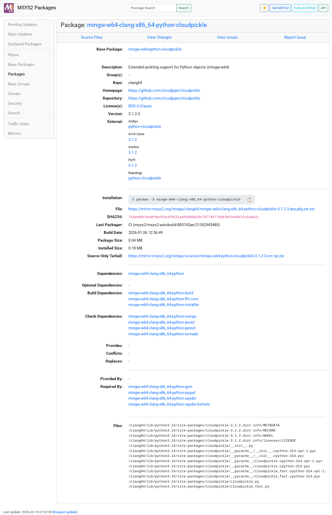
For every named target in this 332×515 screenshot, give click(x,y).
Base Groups (19, 84)
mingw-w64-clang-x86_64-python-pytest (162, 328)
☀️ (264, 8)
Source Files (91, 37)
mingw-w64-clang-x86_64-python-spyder (162, 398)
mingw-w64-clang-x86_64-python (156, 273)
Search (183, 8)
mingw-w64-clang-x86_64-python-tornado (163, 334)
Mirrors (14, 133)
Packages (16, 74)
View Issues (227, 37)
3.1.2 (132, 139)
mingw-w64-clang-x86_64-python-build (160, 293)
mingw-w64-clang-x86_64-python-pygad (161, 392)
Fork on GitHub (305, 8)
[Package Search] (153, 8)
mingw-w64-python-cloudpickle (155, 49)
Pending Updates (22, 24)
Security (15, 103)
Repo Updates (20, 34)
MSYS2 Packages (30, 8)
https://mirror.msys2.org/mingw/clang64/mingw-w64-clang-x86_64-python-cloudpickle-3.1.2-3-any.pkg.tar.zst (221, 209)
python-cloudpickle (144, 126)
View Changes (159, 37)
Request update (65, 512)
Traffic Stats (18, 124)
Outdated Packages (25, 44)
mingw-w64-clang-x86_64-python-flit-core (163, 299)
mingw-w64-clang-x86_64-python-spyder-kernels (169, 404)
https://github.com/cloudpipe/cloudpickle (164, 90)
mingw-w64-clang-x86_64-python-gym (160, 386)
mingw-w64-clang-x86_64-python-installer (163, 304)
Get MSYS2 (280, 8)
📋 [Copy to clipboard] (249, 199)
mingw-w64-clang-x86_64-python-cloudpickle (147, 25)
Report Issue (295, 37)
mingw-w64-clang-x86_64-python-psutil (161, 322)
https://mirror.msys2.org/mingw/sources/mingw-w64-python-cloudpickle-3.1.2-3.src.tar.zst (206, 256)
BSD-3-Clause (140, 106)
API (323, 8)
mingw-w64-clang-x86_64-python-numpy (162, 316)
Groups (14, 93)
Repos (13, 54)
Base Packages (21, 64)
